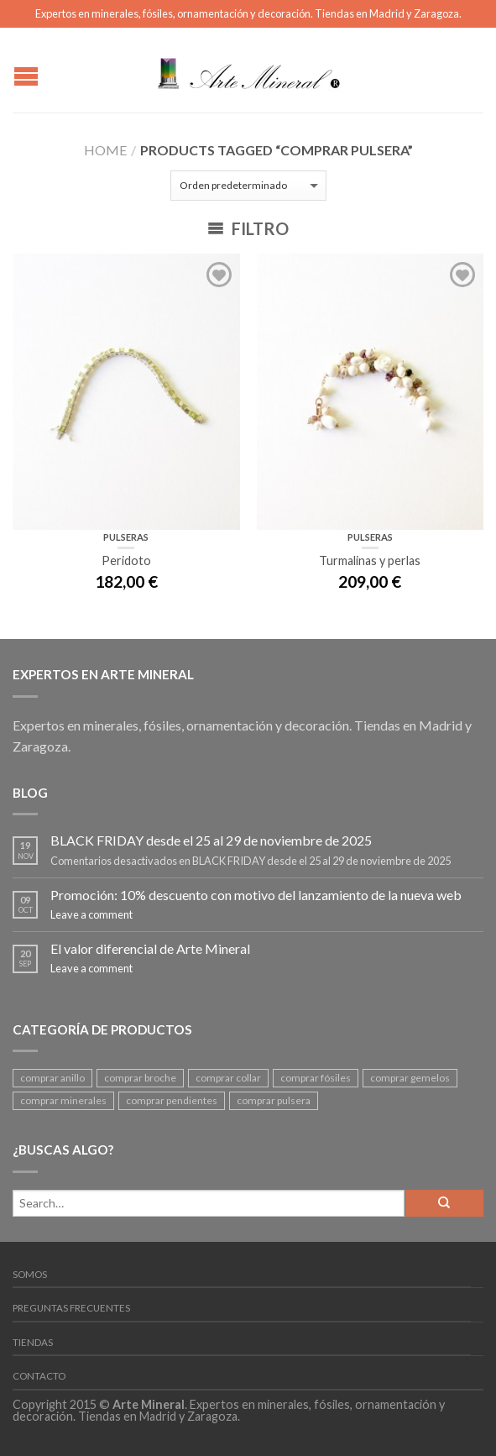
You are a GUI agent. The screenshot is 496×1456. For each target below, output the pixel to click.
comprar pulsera (274, 1100)
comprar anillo (52, 1077)
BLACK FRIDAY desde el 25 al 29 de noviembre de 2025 (211, 840)
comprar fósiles (315, 1077)
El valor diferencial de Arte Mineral (150, 948)
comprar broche (140, 1077)
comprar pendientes (171, 1100)
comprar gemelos (410, 1077)
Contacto (39, 1375)
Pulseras (126, 537)
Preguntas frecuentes (71, 1307)
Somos (30, 1274)
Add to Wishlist (219, 274)
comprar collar (228, 1077)
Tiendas (33, 1342)
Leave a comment (91, 914)
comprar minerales (63, 1100)
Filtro (248, 228)
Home (105, 150)
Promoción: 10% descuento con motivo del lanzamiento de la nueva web (256, 895)
